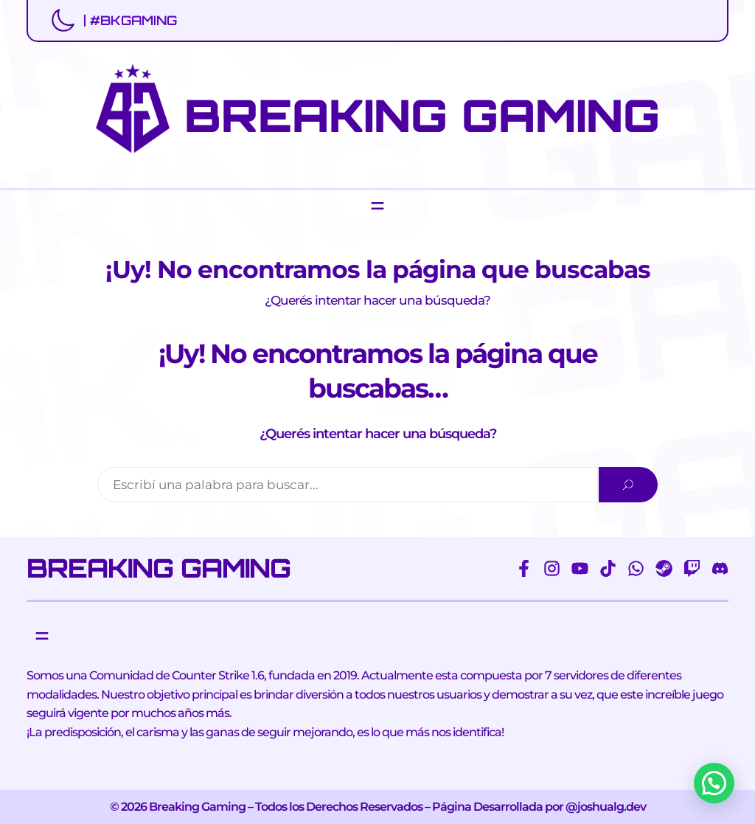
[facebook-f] (523, 568)
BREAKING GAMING (422, 115)
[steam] (663, 568)
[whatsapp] (635, 568)
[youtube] (579, 568)
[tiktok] (607, 568)
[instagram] (551, 568)
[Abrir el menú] (377, 205)
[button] (714, 783)
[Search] (628, 485)
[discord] (719, 568)
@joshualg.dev (606, 807)
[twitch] (691, 568)
